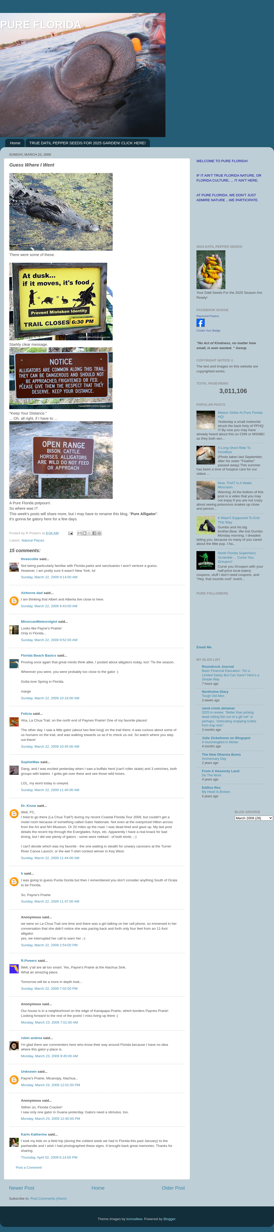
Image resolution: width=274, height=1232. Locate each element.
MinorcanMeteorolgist (39, 621)
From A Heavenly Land (220, 771)
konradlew (134, 1219)
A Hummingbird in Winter (220, 742)
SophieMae (30, 762)
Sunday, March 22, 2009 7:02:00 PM (49, 988)
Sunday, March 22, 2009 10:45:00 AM (50, 746)
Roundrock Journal (218, 666)
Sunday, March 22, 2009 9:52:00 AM (49, 640)
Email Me (204, 647)
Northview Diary (215, 692)
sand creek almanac (218, 708)
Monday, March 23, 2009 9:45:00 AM (49, 1056)
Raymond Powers (207, 316)
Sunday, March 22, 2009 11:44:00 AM (50, 858)
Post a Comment (29, 1167)
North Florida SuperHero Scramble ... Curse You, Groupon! (237, 557)
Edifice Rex (211, 788)
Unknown (29, 1071)
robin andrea (31, 1038)
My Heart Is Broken (216, 792)
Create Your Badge (208, 330)
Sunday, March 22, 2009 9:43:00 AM (49, 606)
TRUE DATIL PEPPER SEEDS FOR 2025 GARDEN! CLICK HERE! (87, 143)
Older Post (173, 1188)
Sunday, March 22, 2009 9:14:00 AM (49, 577)
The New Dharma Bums (221, 754)
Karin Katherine (34, 1134)
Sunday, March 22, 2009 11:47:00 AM (50, 901)
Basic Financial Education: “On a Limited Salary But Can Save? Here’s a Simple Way (230, 675)
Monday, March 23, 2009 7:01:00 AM (49, 1022)
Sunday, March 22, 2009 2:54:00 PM (49, 945)
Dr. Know (28, 806)
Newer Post (21, 1188)
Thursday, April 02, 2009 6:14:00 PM (49, 1157)
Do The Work (211, 775)
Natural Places (32, 540)
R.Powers (29, 961)
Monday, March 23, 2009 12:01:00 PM (50, 1085)
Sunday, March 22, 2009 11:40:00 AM (50, 790)
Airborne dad (32, 593)
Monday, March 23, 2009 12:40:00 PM (50, 1119)
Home (15, 143)
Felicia (26, 714)
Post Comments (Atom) (49, 1198)
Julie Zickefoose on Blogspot (226, 738)
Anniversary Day (214, 759)
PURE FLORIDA (40, 25)
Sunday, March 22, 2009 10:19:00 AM (50, 698)
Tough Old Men (213, 696)
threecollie (30, 559)
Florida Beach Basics (38, 655)
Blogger (169, 1219)
